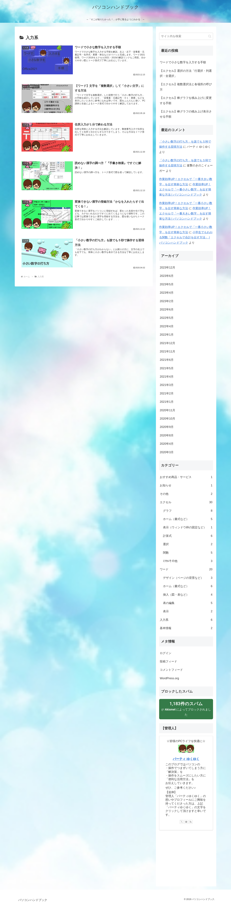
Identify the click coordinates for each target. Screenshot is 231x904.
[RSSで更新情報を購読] (191, 822)
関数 (187, 552)
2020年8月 (167, 435)
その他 (186, 493)
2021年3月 (167, 385)
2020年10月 (167, 418)
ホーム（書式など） (187, 519)
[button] (210, 36)
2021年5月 (167, 368)
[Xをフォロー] (182, 822)
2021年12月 (167, 343)
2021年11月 (167, 351)
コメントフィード (171, 669)
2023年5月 (167, 284)
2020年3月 (167, 452)
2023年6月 (167, 275)
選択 (187, 544)
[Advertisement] (186, 856)
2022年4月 (167, 326)
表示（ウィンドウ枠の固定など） (187, 527)
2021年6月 (167, 359)
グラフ (187, 510)
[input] (186, 36)
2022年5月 (167, 317)
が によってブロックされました (186, 708)
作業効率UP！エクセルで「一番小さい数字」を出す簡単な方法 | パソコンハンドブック (185, 189)
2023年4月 (167, 292)
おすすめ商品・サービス (186, 477)
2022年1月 (167, 334)
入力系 (186, 619)
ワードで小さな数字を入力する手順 (183, 62)
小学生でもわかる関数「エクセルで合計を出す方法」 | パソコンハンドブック (186, 237)
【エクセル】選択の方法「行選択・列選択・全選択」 (186, 73)
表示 (187, 611)
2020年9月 (167, 427)
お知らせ (186, 485)
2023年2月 (167, 301)
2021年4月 (167, 376)
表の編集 (187, 603)
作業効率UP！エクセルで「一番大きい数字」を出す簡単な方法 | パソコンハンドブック (185, 213)
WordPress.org (169, 678)
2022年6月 (167, 309)
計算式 (187, 535)
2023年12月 (167, 267)
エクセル (186, 502)
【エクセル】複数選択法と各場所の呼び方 (186, 87)
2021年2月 (167, 393)
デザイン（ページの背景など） (187, 577)
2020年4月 (167, 443)
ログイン (165, 653)
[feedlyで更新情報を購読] (186, 822)
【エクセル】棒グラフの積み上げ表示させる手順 (186, 114)
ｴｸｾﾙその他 (187, 561)
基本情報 (186, 628)
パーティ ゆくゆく (186, 759)
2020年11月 (167, 410)
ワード (186, 569)
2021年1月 (167, 401)
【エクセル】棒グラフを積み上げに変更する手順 (186, 100)
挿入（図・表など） (187, 594)
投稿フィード (168, 661)
